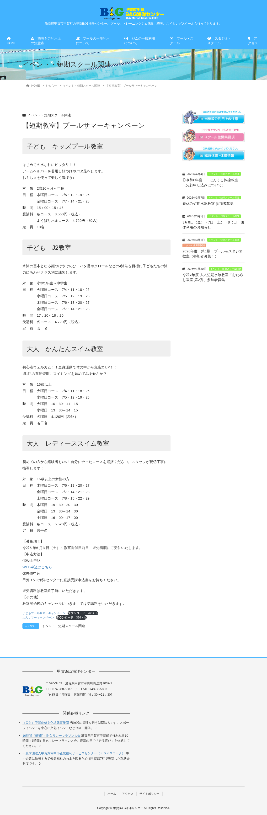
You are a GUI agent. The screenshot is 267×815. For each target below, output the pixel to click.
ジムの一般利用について (139, 41)
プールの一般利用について (93, 41)
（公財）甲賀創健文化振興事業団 (45, 722)
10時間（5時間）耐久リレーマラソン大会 (51, 735)
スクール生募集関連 (194, 245)
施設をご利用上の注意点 (46, 41)
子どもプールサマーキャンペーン (43, 613)
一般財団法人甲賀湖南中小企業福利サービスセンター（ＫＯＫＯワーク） (73, 753)
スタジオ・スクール (219, 41)
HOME (12, 41)
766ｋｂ (83, 613)
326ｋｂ (71, 617)
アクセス (253, 41)
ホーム (111, 793)
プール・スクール (181, 41)
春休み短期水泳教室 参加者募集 (208, 204)
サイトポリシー (149, 793)
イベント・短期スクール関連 (49, 115)
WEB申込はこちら (37, 567)
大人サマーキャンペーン (38, 617)
